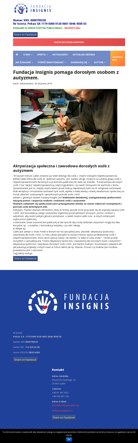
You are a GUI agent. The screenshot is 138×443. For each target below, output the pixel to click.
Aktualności (60, 54)
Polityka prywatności (62, 410)
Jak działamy (24, 62)
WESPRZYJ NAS (118, 58)
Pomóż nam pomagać (52, 62)
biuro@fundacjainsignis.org (65, 405)
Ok (69, 439)
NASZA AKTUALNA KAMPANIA (69, 42)
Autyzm (99, 62)
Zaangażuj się (79, 62)
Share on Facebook (25, 34)
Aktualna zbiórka (84, 54)
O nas (27, 54)
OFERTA (42, 54)
